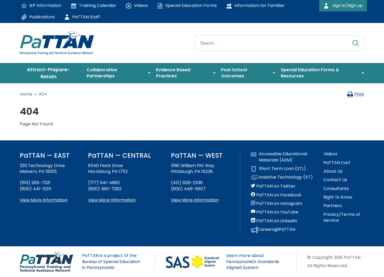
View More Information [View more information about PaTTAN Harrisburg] (112, 200)
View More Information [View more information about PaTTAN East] (43, 200)
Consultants (336, 189)
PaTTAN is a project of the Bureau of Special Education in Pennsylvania (111, 261)
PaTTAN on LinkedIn (274, 221)
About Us (332, 171)
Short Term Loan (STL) (278, 169)
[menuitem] (50, 73)
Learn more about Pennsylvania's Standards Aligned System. (252, 261)
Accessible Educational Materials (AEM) (279, 157)
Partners (332, 206)
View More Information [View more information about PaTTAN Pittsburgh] (195, 200)
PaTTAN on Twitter (273, 186)
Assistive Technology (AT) (282, 177)
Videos (330, 154)
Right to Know (337, 197)
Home (26, 94)
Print (355, 94)
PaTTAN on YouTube (274, 212)
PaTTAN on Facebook (276, 195)
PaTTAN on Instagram (276, 204)
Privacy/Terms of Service (341, 217)
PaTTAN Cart (337, 163)
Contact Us (335, 180)
